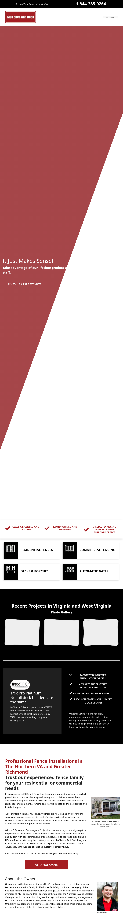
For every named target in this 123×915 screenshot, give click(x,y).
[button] (25, 284)
